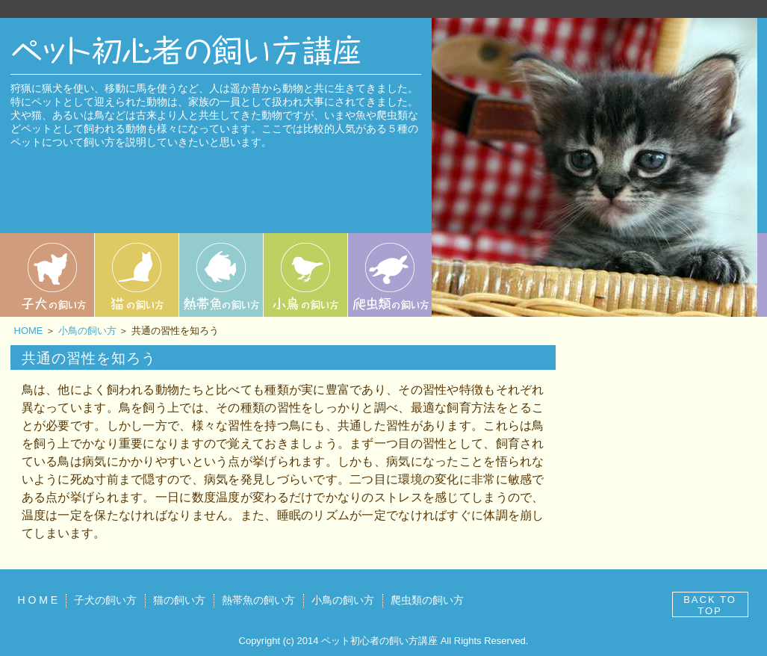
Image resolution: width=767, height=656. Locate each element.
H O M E (38, 600)
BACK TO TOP (709, 605)
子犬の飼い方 (105, 600)
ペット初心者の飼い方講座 (379, 640)
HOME (28, 330)
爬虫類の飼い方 (427, 600)
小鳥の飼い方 (87, 330)
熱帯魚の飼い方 (258, 600)
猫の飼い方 (179, 600)
